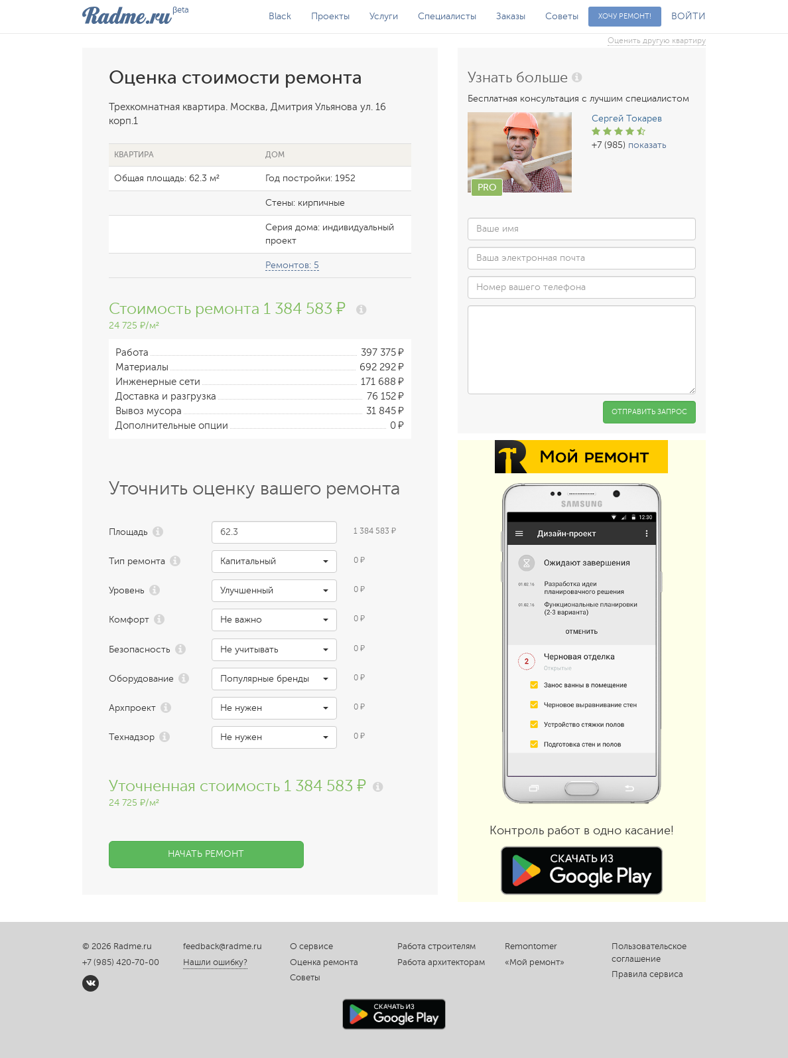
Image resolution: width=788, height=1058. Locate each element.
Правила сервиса (647, 974)
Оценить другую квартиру (657, 40)
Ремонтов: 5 (292, 265)
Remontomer (531, 946)
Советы (561, 16)
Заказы (510, 16)
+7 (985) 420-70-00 (120, 962)
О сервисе (311, 946)
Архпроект (132, 708)
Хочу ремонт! (624, 16)
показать (647, 145)
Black (280, 16)
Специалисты (447, 16)
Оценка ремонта (324, 962)
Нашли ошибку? (215, 962)
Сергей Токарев (627, 118)
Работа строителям (436, 946)
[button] (274, 561)
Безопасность (139, 649)
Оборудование (141, 679)
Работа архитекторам (441, 962)
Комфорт (129, 620)
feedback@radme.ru (222, 946)
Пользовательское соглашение (649, 953)
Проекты (330, 16)
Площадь (128, 532)
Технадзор (132, 737)
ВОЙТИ (688, 16)
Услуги (383, 16)
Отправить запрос (649, 412)
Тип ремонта (137, 561)
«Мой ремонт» (534, 962)
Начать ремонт (206, 854)
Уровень (127, 590)
